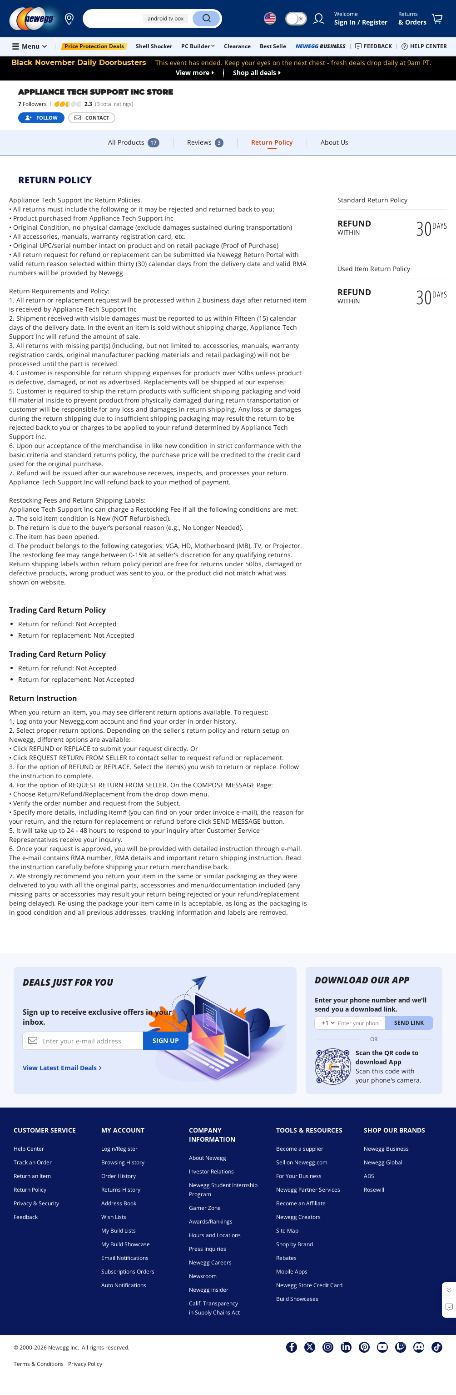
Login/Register (119, 1149)
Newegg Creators (298, 1217)
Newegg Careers (210, 1262)
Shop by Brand (294, 1244)
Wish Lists (113, 1217)
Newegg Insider (208, 1290)
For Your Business (299, 1176)
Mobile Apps (291, 1271)
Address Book (118, 1203)
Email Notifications (125, 1258)
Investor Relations (211, 1171)
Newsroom (203, 1276)
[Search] (206, 18)
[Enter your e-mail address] (83, 1040)
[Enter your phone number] (350, 1023)
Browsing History (122, 1162)
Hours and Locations (215, 1235)
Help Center (29, 1149)
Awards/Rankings (211, 1221)
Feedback (26, 1217)
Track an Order (33, 1162)
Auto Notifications (123, 1285)
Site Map (287, 1230)
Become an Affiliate (301, 1203)
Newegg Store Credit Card (309, 1285)
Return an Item (32, 1176)
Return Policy (30, 1190)
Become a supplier (299, 1149)
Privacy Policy (85, 1364)
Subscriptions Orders (127, 1271)
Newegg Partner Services (308, 1190)
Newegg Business (386, 1149)
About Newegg (207, 1158)
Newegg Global (383, 1162)
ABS (369, 1176)
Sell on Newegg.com (301, 1162)
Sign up (166, 1040)
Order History (118, 1176)
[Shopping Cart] (438, 19)
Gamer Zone (205, 1208)
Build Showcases (297, 1299)
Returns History (120, 1190)
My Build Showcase (125, 1244)
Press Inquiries (207, 1249)
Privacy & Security (36, 1203)
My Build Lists (118, 1230)
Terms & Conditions (39, 1364)
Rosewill (374, 1190)
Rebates (286, 1258)
